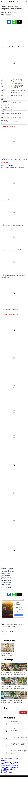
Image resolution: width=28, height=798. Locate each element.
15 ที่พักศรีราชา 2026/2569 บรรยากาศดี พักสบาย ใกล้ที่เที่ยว (18, 722)
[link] (16, 95)
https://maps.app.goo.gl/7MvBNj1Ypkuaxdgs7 (12, 167)
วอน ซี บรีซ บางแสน (6, 575)
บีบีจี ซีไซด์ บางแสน (6, 573)
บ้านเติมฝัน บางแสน (6, 577)
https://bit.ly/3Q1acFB (16, 92)
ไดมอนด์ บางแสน (5, 586)
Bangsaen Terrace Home (11, 624)
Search (23, 713)
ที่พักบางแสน (8, 14)
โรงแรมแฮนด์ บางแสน (6, 582)
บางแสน (4, 626)
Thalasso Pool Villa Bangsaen (9, 587)
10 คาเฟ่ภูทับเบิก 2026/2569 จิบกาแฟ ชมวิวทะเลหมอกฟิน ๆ (19, 729)
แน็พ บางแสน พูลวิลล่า (6, 570)
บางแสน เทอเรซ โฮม (6, 580)
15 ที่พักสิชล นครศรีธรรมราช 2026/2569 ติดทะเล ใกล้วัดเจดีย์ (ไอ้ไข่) (19, 736)
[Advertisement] (14, 35)
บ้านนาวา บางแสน (5, 584)
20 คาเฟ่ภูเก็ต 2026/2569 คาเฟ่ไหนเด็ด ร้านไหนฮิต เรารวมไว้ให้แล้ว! (18, 744)
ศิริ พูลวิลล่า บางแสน (6, 579)
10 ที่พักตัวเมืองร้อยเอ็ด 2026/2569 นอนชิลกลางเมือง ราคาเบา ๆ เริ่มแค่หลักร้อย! (18, 752)
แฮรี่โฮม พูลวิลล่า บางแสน (7, 571)
